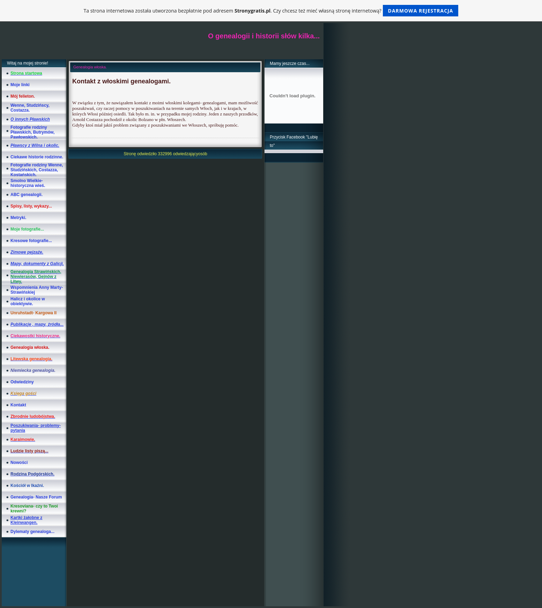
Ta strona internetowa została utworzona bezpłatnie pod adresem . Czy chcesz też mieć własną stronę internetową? (271, 10)
